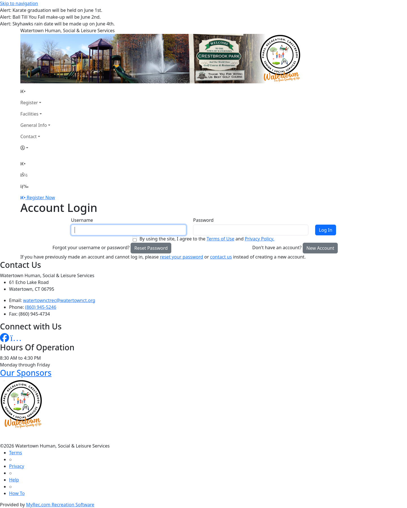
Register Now (41, 197)
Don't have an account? (277, 247)
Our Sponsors (25, 372)
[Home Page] (35, 91)
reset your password (181, 257)
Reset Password (151, 248)
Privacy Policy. (259, 239)
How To (17, 493)
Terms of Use (220, 239)
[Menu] (24, 186)
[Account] (35, 147)
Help (14, 480)
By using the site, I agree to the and (206, 239)
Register (29, 102)
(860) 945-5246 (40, 307)
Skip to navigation (19, 3)
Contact (28, 136)
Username (82, 220)
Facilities (29, 114)
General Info (33, 125)
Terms (15, 453)
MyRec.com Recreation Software (60, 505)
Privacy (16, 466)
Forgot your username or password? (91, 247)
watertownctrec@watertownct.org (59, 300)
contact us (221, 257)
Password (203, 220)
